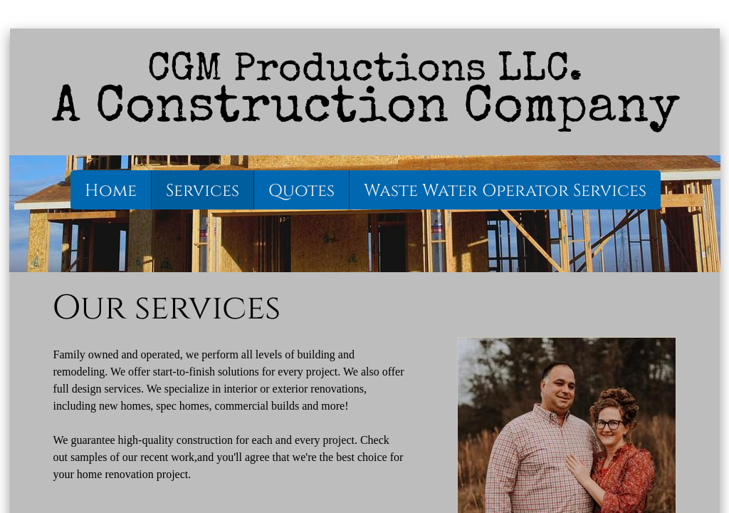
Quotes (301, 191)
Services (202, 191)
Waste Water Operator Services (505, 191)
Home (111, 191)
